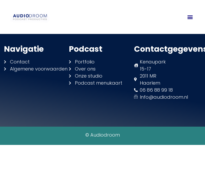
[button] (190, 17)
